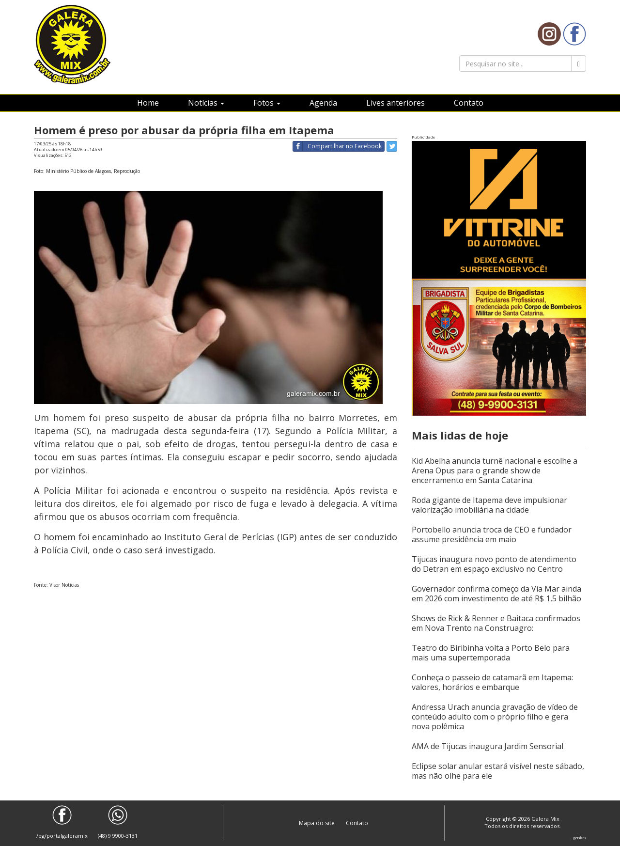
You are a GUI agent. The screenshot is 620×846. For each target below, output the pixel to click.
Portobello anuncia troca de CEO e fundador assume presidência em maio (492, 534)
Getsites (579, 837)
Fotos (266, 102)
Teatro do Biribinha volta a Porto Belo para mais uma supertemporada (491, 652)
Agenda (323, 102)
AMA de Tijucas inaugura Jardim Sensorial (487, 746)
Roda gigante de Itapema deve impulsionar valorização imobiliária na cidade (489, 505)
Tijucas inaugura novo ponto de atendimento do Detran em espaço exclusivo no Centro (494, 564)
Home (148, 102)
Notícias (206, 102)
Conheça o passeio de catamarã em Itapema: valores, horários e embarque (492, 682)
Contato (468, 102)
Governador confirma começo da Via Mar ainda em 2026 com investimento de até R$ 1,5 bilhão (496, 593)
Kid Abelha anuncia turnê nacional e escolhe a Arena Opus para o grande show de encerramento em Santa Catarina (494, 470)
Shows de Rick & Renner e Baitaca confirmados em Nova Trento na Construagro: (496, 623)
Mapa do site (317, 823)
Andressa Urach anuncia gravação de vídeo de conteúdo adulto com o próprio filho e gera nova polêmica (495, 716)
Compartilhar (337, 146)
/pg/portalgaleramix (62, 822)
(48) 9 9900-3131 (118, 822)
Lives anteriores (395, 102)
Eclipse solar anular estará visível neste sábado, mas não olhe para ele (498, 771)
